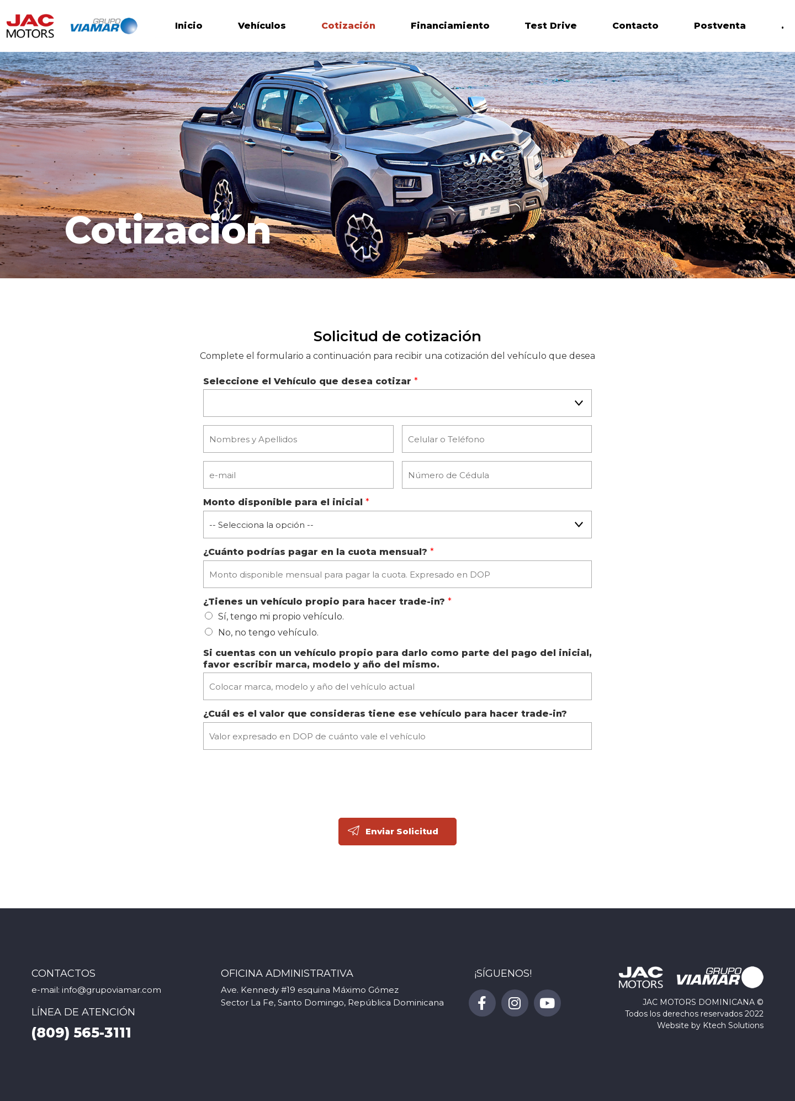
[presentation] (287, 796)
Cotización (348, 27)
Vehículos (262, 27)
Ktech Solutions (733, 1025)
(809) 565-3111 (81, 1032)
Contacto (635, 27)
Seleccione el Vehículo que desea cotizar (310, 381)
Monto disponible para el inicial (286, 502)
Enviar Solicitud (401, 831)
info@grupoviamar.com (111, 989)
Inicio (189, 27)
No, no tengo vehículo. (268, 632)
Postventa (720, 27)
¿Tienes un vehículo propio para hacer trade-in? (327, 601)
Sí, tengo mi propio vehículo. (281, 616)
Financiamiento (450, 27)
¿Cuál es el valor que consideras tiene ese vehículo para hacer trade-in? (385, 713)
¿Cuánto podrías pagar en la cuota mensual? (318, 552)
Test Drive (550, 27)
